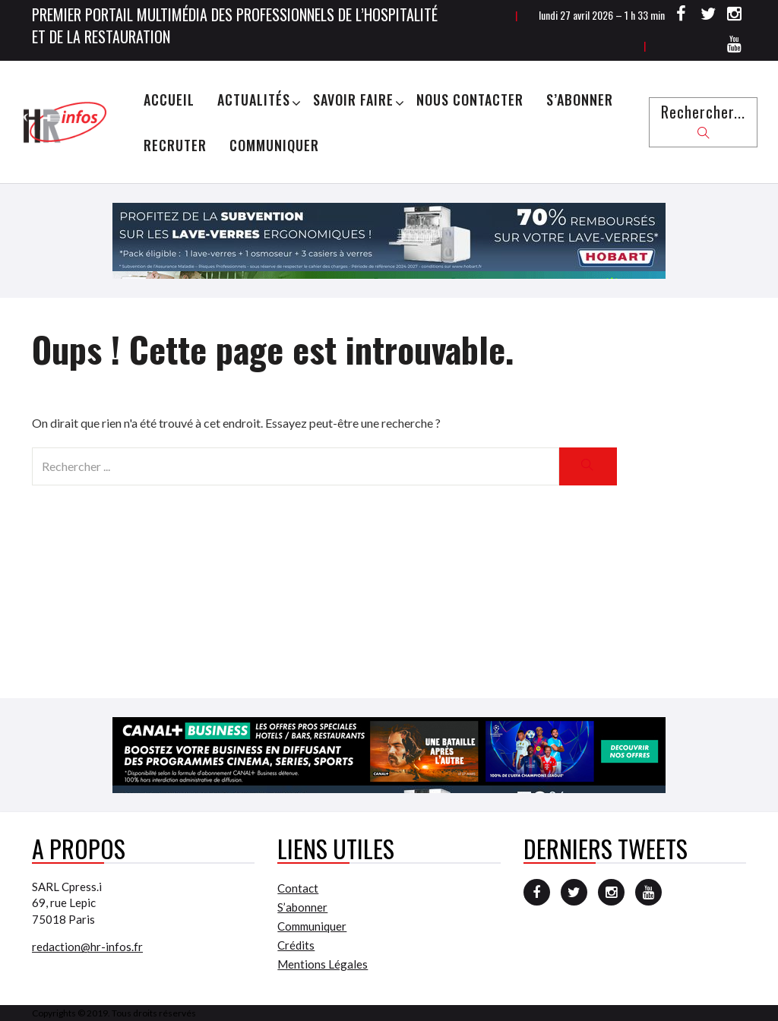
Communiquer (274, 145)
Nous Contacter (469, 99)
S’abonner (579, 99)
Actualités (253, 99)
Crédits (296, 945)
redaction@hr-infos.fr (87, 946)
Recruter (175, 145)
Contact (297, 888)
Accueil (169, 99)
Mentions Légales (322, 964)
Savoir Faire (353, 99)
